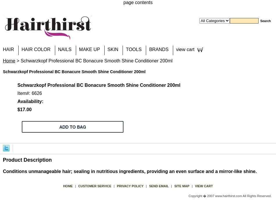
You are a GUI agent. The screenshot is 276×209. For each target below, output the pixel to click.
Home (9, 60)
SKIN (112, 49)
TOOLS (133, 49)
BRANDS (159, 49)
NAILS (64, 49)
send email (159, 186)
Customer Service (94, 186)
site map (181, 186)
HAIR (8, 49)
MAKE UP (89, 49)
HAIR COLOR (36, 49)
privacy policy (130, 186)
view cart (185, 49)
